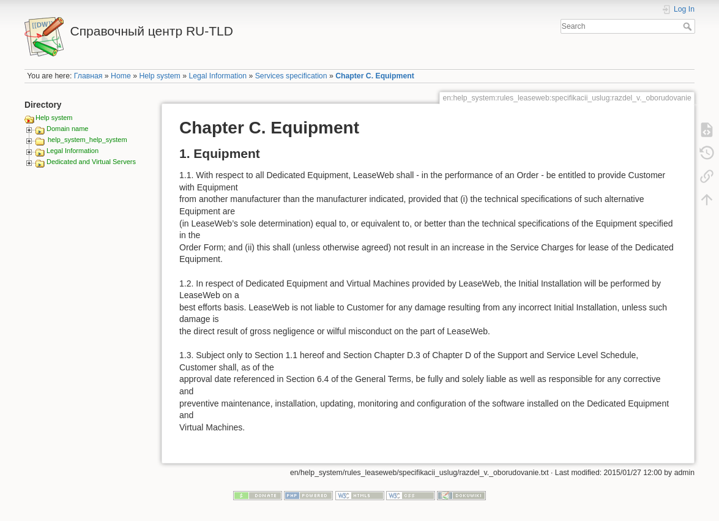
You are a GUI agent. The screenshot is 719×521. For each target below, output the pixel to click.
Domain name (67, 128)
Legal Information (217, 76)
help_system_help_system (87, 139)
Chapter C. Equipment (374, 76)
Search (689, 26)
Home (121, 76)
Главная (88, 76)
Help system (159, 76)
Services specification (291, 76)
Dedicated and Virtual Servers (91, 161)
